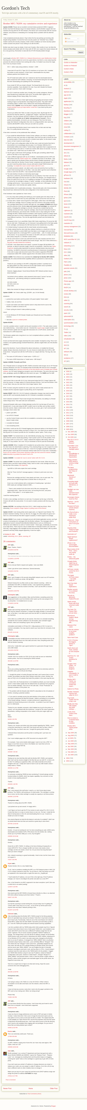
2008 (68, 421)
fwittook (66, 162)
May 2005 (71, 744)
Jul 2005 (71, 738)
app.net (66, 95)
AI (64, 85)
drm (65, 153)
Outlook (66, 258)
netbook (66, 242)
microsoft (67, 230)
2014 (68, 404)
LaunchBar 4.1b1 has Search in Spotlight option (73, 447)
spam (65, 313)
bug (65, 117)
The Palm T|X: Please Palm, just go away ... (72, 611)
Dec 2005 (71, 431)
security (66, 310)
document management (71, 146)
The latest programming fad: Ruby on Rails (72, 470)
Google (66, 169)
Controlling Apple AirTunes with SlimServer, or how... (72, 484)
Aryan (10, 863)
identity (66, 188)
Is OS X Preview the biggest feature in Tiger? (72, 642)
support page (41, 328)
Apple (66, 98)
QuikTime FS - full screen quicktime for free (73, 658)
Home (31, 1088)
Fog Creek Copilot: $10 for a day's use (73, 699)
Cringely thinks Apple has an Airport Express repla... (73, 564)
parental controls (69, 268)
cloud (65, 127)
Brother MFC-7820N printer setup (72, 727)
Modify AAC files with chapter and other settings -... (72, 706)
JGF (9, 545)
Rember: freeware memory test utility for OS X (73, 693)
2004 (68, 758)
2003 (68, 761)
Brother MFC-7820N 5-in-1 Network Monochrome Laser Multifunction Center (34, 58)
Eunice (10, 1031)
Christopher (11, 594)
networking (11, 536)
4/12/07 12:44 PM (13, 910)
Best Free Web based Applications (72, 584)
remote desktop (69, 291)
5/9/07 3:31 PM (12, 897)
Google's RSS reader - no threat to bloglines (71, 666)
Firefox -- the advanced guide (73, 557)
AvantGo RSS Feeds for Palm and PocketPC (73, 529)
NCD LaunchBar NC (70, 239)
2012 (68, 410)
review (66, 294)
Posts (67, 38)
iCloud (66, 185)
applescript (67, 101)
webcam (66, 351)
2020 (68, 388)
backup (66, 104)
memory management (71, 226)
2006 (68, 426)
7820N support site (25, 158)
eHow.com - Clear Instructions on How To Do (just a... (73, 522)
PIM (65, 284)
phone (66, 274)
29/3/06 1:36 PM (12, 784)
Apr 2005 (71, 746)
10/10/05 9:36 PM (13, 550)
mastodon (67, 223)
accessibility (68, 82)
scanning (25, 536)
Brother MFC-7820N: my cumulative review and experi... (71, 683)
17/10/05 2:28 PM (13, 603)
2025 (68, 374)
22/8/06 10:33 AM (13, 836)
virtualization (68, 339)
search (66, 307)
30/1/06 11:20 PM (13, 661)
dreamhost (67, 149)
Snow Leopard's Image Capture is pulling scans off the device (28, 508)
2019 (68, 391)
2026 (68, 371)
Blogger (53, 1106)
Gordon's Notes (69, 69)
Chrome (66, 124)
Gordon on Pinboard (70, 65)
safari (65, 300)
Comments (69, 41)
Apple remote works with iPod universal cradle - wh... (73, 604)
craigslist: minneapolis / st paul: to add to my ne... (73, 674)
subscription (68, 319)
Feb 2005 (71, 752)
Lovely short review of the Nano (72, 713)
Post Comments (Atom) (34, 1093)
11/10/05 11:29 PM (13, 558)
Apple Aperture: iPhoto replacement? (72, 538)
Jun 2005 (71, 741)
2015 (68, 402)
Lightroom (67, 210)
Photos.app (67, 281)
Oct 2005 (71, 437)
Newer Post (7, 1088)
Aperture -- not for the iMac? (73, 502)
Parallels (66, 265)
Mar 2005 (71, 749)
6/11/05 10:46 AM (13, 632)
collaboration (68, 133)
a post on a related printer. (19, 319)
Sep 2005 (71, 733)
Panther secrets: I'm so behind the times (72, 591)
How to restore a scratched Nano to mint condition (73, 720)
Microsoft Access (69, 233)
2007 (68, 424)
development (68, 143)
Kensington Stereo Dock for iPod (73, 498)
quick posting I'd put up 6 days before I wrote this (22, 107)
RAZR (66, 287)
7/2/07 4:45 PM (12, 859)
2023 (68, 380)
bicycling (66, 108)
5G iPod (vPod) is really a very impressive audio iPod (73, 514)
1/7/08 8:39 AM (12, 1036)
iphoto (66, 197)
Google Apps (68, 172)
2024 (68, 377)
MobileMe (67, 236)
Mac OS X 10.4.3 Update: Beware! (72, 441)
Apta (9, 1051)
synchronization (69, 323)
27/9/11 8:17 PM (12, 1076)
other (65, 255)
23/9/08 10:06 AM (13, 1047)
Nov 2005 (71, 434)
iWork (66, 207)
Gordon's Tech (16, 8)
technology (67, 326)
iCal (65, 181)
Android (66, 88)
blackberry (67, 111)
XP (30, 536)
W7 (65, 348)
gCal (65, 165)
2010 (68, 415)
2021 (68, 385)
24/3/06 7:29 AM (12, 752)
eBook (66, 156)
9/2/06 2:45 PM (12, 719)
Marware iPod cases (71, 626)
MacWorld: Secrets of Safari (71, 477)
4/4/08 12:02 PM (12, 1027)
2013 (68, 407)
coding (66, 130)
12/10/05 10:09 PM (13, 591)
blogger (66, 114)
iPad (65, 191)
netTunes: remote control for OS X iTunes (73, 570)
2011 (68, 413)
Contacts (66, 137)
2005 (68, 429)
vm (65, 342)
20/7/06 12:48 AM (13, 823)
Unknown (11, 913)
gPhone (66, 175)
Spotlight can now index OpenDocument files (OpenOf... (73, 492)
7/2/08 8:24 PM (12, 1007)
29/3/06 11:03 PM (13, 796)
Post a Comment (11, 1080)
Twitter (66, 332)
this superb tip (23, 465)
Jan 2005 (71, 755)
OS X (16, 536)
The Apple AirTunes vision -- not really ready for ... (73, 578)
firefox (66, 159)
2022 (68, 382)
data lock (67, 140)
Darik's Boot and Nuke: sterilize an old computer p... (73, 650)
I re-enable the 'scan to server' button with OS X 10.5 (28, 166)
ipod (65, 201)
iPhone (66, 194)
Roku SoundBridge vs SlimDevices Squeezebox (73, 454)
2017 (68, 396)
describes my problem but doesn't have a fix (20, 454)
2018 (68, 393)
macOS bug (67, 220)
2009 (68, 418)
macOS (66, 217)
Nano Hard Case (72, 637)
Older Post (53, 1088)
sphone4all (67, 316)
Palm (65, 262)
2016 (68, 399)
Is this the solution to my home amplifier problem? (73, 632)
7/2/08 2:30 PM (12, 997)
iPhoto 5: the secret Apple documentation (72, 544)
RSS (65, 297)
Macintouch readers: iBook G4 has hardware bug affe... (72, 619)
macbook (67, 214)
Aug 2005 (71, 735)
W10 (65, 345)
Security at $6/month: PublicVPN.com (73, 597)
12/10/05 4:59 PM (13, 571)
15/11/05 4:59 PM (13, 650)
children (66, 120)
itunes (66, 204)
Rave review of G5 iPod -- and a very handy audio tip (73, 551)
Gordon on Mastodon (70, 62)
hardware (67, 178)
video (65, 335)
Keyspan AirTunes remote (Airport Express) (73, 507)
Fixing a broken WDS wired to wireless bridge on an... (72, 462)
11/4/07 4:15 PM (12, 886)
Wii (65, 355)
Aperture (66, 92)
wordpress (67, 358)
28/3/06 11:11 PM (13, 768)
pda (65, 271)
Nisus (65, 249)
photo (20, 536)
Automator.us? (72, 534)
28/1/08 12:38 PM (13, 972)
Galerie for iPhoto (73, 689)
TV (65, 329)
